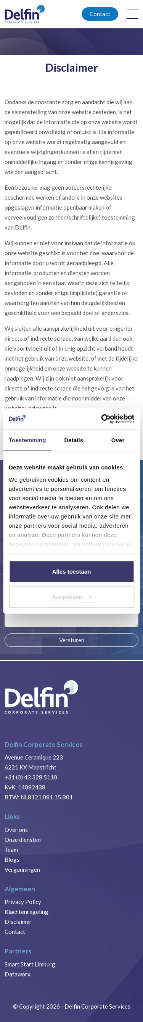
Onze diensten (23, 839)
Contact (100, 13)
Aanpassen (72, 596)
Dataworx (18, 974)
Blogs (12, 859)
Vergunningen (22, 869)
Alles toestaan (71, 571)
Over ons (16, 829)
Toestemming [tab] (27, 440)
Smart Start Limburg (30, 964)
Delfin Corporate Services (97, 1006)
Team (11, 849)
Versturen (71, 639)
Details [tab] (73, 440)
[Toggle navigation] (132, 14)
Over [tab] (118, 440)
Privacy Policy (23, 901)
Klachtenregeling (26, 911)
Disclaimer (18, 921)
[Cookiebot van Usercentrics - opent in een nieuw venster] (101, 419)
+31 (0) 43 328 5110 (31, 777)
